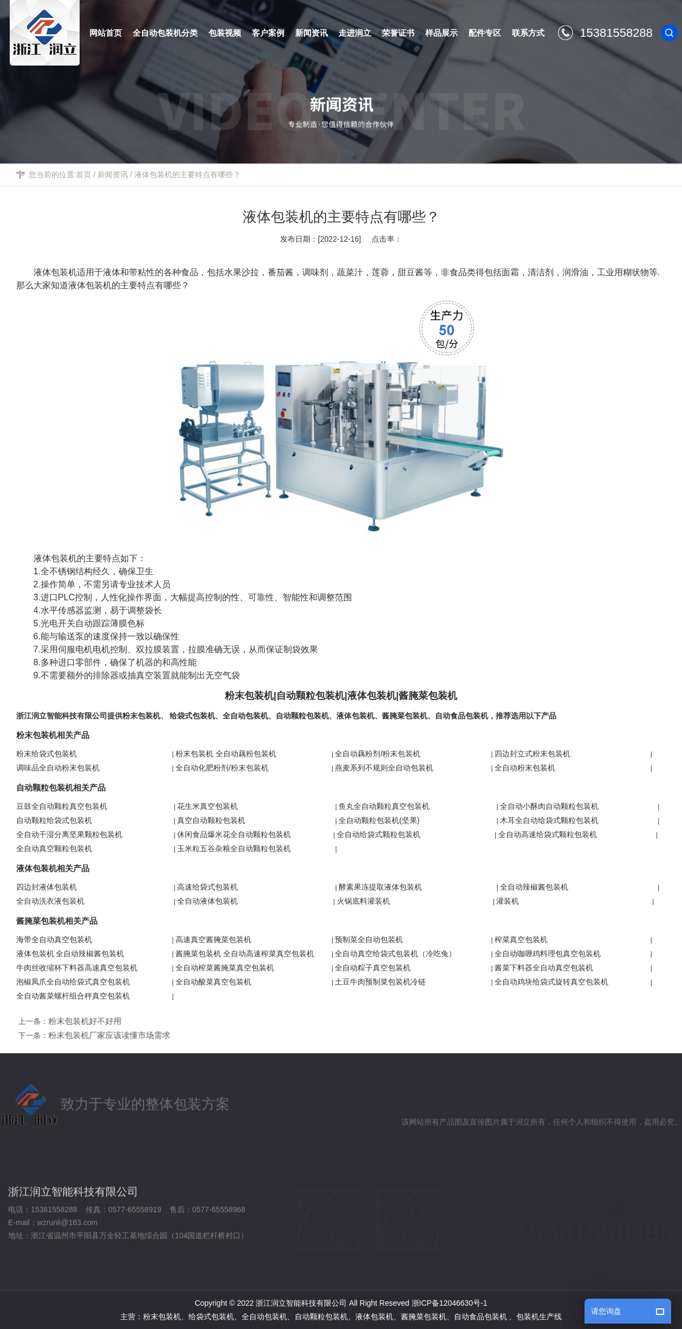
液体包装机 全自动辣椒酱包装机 (70, 953)
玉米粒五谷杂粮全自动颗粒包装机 (234, 848)
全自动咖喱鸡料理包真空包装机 (548, 953)
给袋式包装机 (192, 715)
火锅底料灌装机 (363, 901)
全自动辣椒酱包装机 (534, 887)
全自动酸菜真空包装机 (213, 981)
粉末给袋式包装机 (46, 753)
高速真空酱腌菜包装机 (213, 939)
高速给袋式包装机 (207, 887)
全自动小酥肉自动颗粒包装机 (549, 806)
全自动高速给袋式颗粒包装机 (547, 834)
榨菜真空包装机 (521, 939)
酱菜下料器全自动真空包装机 (544, 967)
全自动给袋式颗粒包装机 (378, 834)
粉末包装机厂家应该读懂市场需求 (113, 1035)
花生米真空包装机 (207, 806)
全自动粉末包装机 (525, 767)
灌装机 (507, 901)
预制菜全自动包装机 (369, 939)
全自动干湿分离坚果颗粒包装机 (69, 834)
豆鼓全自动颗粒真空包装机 (61, 806)
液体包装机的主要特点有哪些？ (187, 174)
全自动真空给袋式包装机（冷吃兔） (395, 953)
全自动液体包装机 (207, 901)
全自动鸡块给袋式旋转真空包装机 (551, 981)
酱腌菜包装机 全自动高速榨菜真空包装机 (245, 953)
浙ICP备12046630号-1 (450, 1303)
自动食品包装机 (461, 715)
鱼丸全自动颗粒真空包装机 (384, 806)
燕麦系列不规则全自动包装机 (384, 767)
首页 (83, 174)
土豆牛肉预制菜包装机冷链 (380, 981)
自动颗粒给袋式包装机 (54, 820)
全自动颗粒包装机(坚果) (379, 820)
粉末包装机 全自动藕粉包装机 (226, 753)
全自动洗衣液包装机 (50, 901)
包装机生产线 (539, 1316)
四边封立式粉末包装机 (532, 753)
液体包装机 (55, 272)
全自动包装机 (245, 715)
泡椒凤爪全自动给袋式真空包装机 (73, 981)
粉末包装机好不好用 (88, 1021)
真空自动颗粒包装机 (211, 820)
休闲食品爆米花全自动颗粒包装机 (234, 834)
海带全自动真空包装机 (54, 939)
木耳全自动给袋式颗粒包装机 (549, 820)
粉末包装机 (141, 715)
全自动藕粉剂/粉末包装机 (377, 753)
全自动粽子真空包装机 (373, 967)
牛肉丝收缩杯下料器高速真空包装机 (77, 967)
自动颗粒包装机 (302, 715)
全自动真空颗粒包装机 (54, 848)
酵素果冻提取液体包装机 (380, 887)
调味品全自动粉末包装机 (58, 767)
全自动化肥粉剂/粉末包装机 (222, 767)
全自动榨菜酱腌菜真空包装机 (225, 967)
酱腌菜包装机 (404, 715)
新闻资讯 (113, 174)
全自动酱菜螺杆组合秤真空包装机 (73, 995)
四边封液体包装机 (46, 887)
